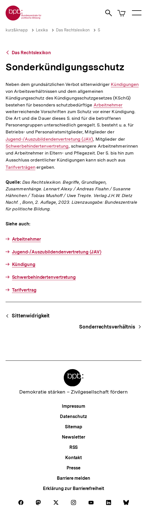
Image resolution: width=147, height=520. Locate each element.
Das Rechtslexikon (73, 30)
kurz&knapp (17, 30)
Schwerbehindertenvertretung (37, 146)
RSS (73, 447)
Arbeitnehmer (108, 105)
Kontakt (73, 457)
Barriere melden (73, 478)
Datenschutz (73, 416)
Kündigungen (125, 84)
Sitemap (73, 426)
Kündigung (23, 264)
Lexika (42, 30)
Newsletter (73, 437)
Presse (73, 468)
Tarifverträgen (20, 167)
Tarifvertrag (24, 290)
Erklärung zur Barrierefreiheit (73, 488)
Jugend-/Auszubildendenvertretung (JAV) (49, 139)
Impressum (73, 406)
